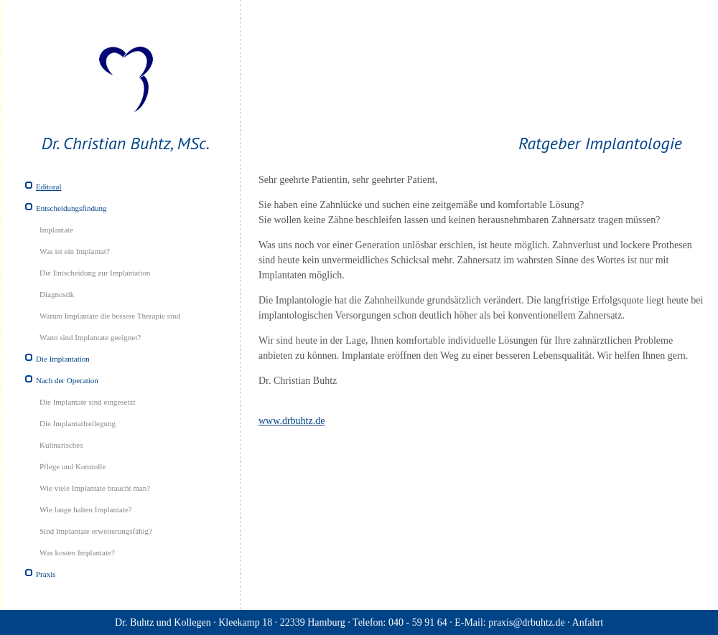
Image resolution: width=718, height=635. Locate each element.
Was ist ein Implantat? (74, 251)
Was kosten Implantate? (77, 552)
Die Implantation (63, 358)
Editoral (48, 186)
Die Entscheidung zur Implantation (94, 272)
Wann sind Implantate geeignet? (90, 337)
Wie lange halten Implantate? (85, 509)
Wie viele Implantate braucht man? (94, 488)
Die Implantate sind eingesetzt (87, 402)
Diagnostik (56, 294)
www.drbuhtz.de (291, 420)
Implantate (56, 229)
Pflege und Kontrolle (72, 466)
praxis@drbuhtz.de (526, 622)
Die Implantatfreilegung (77, 423)
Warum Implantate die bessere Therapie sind (109, 315)
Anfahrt (588, 622)
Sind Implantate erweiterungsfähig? (95, 531)
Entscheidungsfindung (71, 208)
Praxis (46, 574)
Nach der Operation (67, 380)
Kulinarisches (61, 445)
